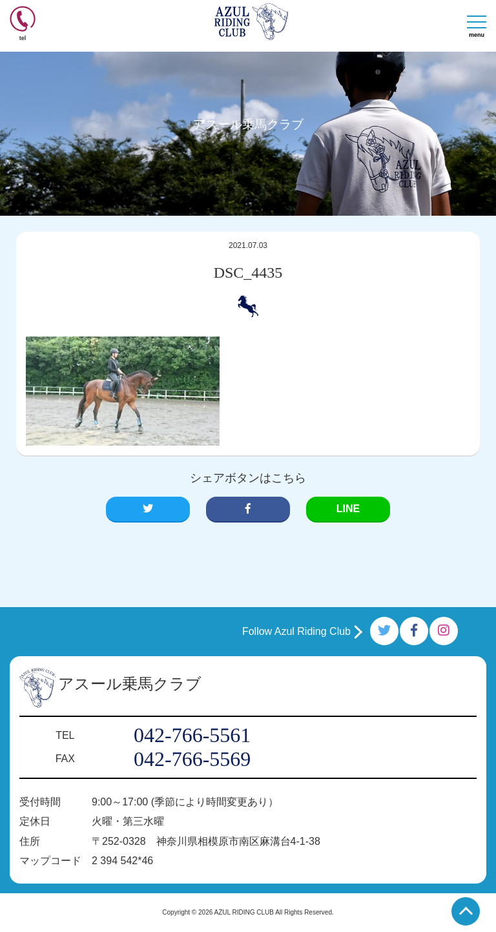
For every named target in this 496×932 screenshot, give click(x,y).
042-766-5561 (192, 735)
